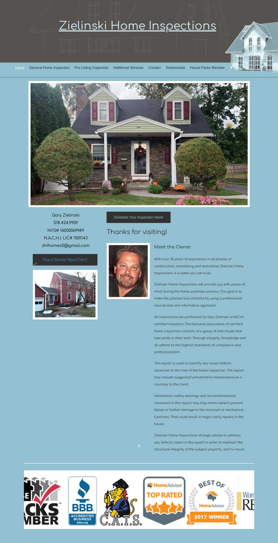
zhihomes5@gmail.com (65, 245)
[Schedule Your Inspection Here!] (139, 217)
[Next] (244, 267)
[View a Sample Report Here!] (65, 260)
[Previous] (35, 267)
